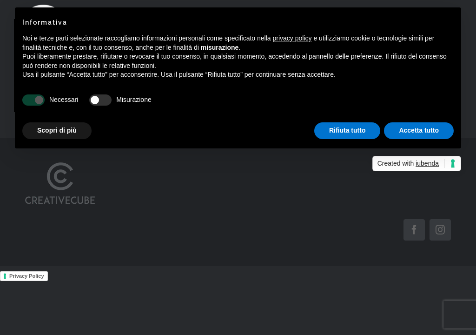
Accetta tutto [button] (419, 130)
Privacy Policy (26, 276)
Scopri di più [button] (57, 130)
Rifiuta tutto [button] (347, 130)
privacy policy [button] (292, 38)
